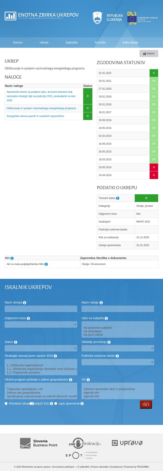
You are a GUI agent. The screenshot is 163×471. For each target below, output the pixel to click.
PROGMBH (143, 466)
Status (11, 342)
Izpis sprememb (71, 403)
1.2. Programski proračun (41, 372)
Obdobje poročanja (96, 342)
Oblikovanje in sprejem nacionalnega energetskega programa (42, 108)
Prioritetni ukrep (21, 403)
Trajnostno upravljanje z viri (41, 389)
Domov (17, 42)
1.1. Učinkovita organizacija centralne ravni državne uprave (41, 369)
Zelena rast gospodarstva (41, 393)
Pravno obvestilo (99, 466)
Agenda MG (118, 396)
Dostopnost (116, 466)
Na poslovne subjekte (118, 328)
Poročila (100, 42)
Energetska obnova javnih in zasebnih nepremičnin (35, 116)
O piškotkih (83, 466)
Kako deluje (130, 42)
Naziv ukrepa (15, 302)
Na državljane (118, 331)
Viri (86, 379)
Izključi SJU (43, 403)
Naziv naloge (92, 302)
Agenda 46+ (118, 393)
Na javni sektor (118, 335)
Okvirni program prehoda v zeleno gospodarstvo (38, 379)
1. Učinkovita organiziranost (41, 365)
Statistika (72, 42)
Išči (145, 404)
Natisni (149, 53)
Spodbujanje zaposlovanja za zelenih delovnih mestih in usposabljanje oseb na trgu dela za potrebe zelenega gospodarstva (41, 396)
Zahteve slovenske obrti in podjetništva (118, 389)
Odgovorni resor (17, 318)
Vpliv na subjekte (95, 318)
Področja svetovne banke (100, 355)
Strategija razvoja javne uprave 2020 (31, 355)
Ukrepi (44, 42)
